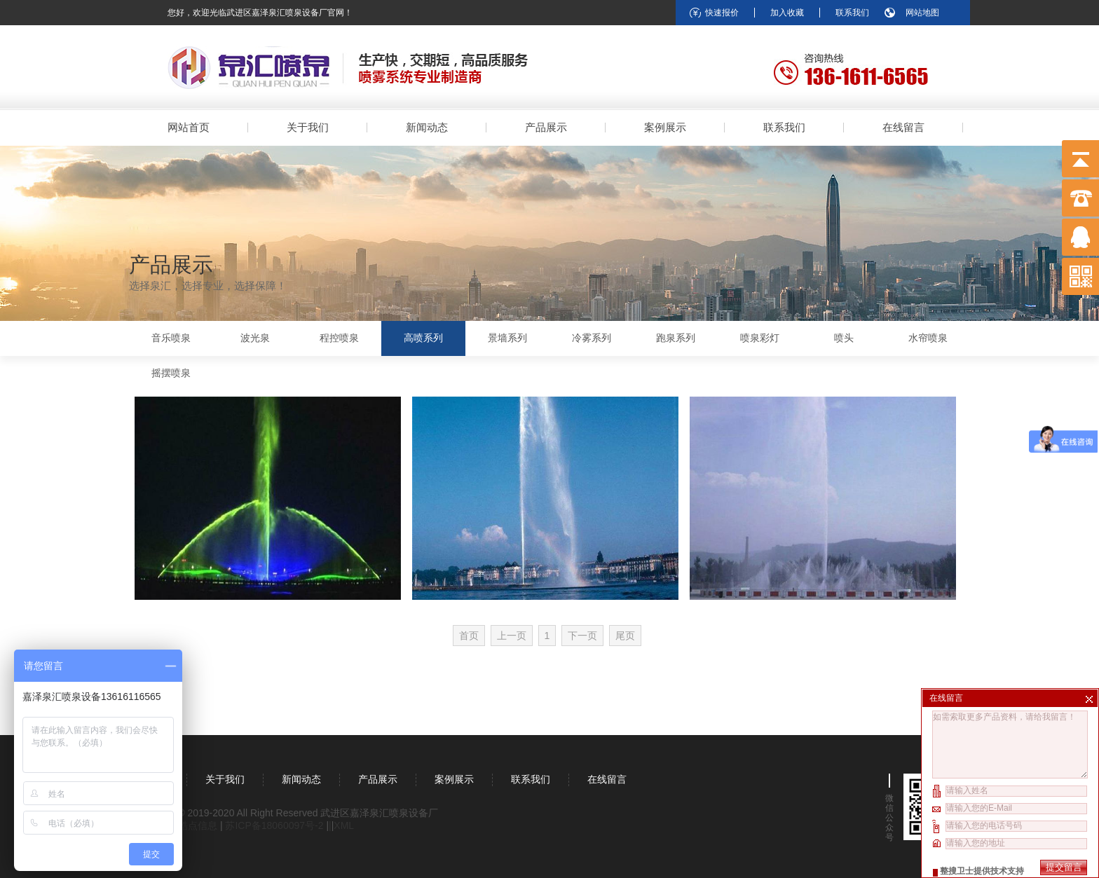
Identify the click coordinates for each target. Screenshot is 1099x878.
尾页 (625, 635)
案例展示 (665, 127)
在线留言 (903, 127)
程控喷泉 (339, 338)
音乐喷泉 (171, 338)
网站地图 (922, 13)
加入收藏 (787, 13)
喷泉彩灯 (759, 338)
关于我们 (308, 127)
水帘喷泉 (928, 338)
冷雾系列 (591, 338)
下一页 (582, 635)
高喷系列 (423, 338)
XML (344, 825)
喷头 (844, 338)
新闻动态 (427, 127)
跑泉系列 (675, 338)
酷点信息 (197, 825)
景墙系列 (507, 338)
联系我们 (852, 13)
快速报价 (722, 13)
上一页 (511, 635)
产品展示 (546, 127)
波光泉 (255, 338)
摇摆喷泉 (171, 373)
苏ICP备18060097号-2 (275, 825)
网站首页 (189, 127)
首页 (469, 635)
